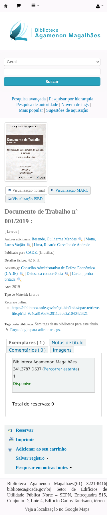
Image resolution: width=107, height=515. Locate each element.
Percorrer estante (61, 369)
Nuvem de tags (75, 104)
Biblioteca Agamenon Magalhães (6, 6)
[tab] (26, 342)
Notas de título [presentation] (68, 342)
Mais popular (31, 110)
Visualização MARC (71, 190)
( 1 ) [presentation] (27, 342)
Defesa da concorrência (45, 273)
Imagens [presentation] (62, 350)
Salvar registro (32, 458)
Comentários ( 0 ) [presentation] (27, 350)
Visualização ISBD (27, 199)
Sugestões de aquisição (67, 110)
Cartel (76, 273)
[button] (18, 5)
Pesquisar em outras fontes (44, 467)
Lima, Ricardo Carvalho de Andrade (62, 245)
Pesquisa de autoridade (37, 104)
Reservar (24, 430)
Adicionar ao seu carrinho (41, 449)
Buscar (51, 81)
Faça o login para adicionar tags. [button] (35, 330)
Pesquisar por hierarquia (71, 98)
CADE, (32, 252)
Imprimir (25, 439)
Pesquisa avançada (29, 98)
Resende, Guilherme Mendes (54, 239)
